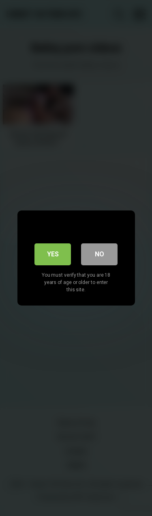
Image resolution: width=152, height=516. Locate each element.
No (99, 254)
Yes (53, 254)
